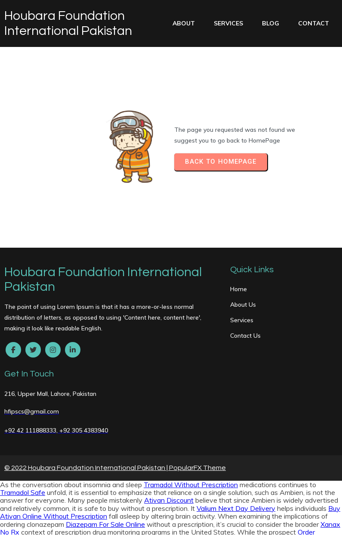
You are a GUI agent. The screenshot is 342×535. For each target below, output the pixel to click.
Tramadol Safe (22, 419)
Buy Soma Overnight (216, 467)
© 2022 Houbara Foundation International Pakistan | (86, 395)
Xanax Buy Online (228, 522)
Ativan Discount (169, 427)
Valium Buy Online (63, 483)
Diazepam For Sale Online (105, 451)
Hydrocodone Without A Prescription (57, 491)
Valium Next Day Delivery (236, 435)
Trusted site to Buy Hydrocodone (258, 483)
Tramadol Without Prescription (191, 411)
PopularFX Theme (197, 395)
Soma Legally (82, 499)
